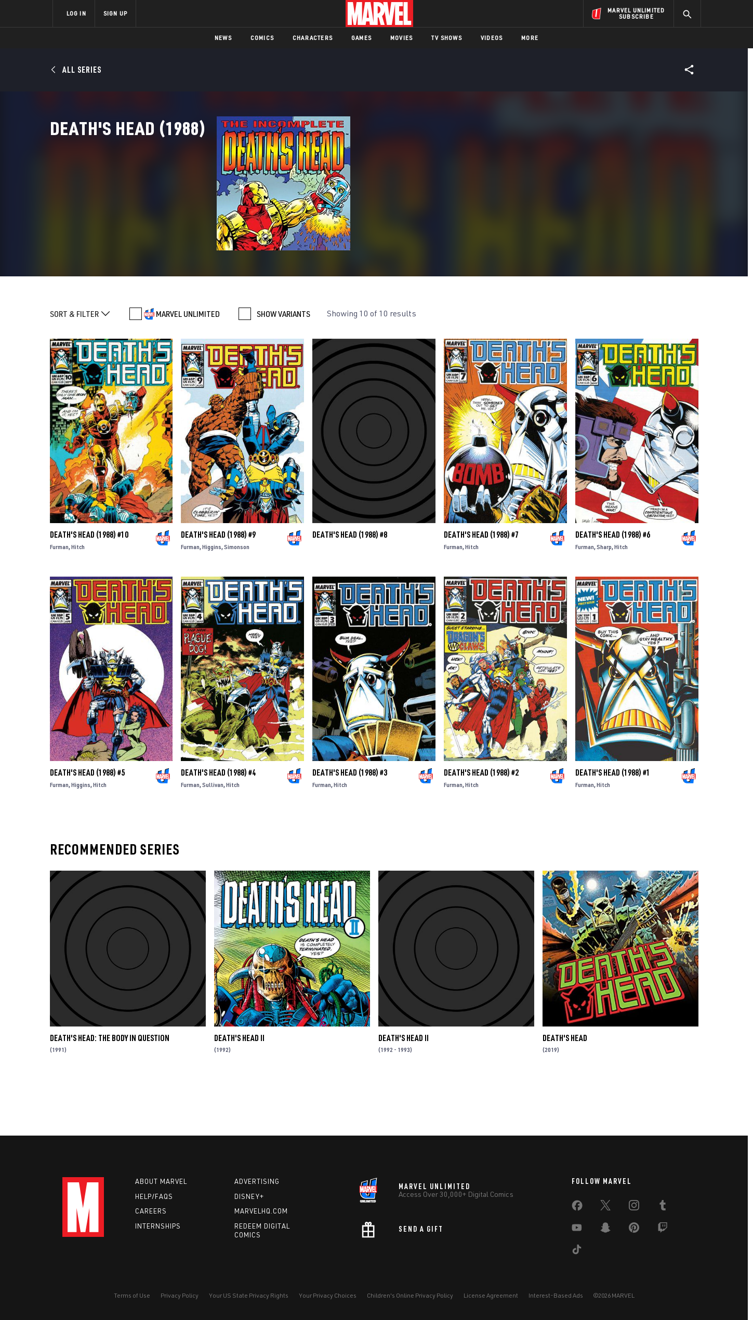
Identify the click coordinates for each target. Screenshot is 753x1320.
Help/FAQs (154, 1196)
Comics (262, 38)
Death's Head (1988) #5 (87, 820)
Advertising (257, 1181)
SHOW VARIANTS (283, 361)
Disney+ (249, 1196)
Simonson (236, 594)
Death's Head (565, 1086)
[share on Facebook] (577, 1208)
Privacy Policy (180, 1295)
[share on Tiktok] (577, 1251)
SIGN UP (115, 13)
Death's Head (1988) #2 (481, 820)
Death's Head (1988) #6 (612, 582)
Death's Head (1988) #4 (218, 820)
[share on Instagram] (634, 1207)
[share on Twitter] (605, 1207)
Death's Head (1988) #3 (349, 820)
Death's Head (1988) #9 (218, 582)
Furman (59, 594)
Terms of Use (132, 1295)
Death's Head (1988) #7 (481, 582)
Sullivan (212, 832)
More (529, 38)
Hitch (78, 594)
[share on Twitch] (662, 1229)
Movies (401, 38)
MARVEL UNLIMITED (188, 361)
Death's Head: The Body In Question (109, 1086)
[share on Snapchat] (605, 1229)
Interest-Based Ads (556, 1295)
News (223, 38)
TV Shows (446, 38)
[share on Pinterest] (634, 1229)
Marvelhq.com (261, 1211)
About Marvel (161, 1181)
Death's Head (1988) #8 (349, 582)
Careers (151, 1211)
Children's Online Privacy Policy (410, 1295)
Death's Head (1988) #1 (612, 820)
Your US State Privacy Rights (248, 1295)
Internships (158, 1226)
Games (361, 38)
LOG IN (76, 13)
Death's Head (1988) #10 (89, 582)
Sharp (604, 594)
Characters (313, 38)
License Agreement (491, 1295)
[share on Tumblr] (662, 1207)
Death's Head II (239, 1086)
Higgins (211, 594)
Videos (492, 38)
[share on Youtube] (577, 1229)
